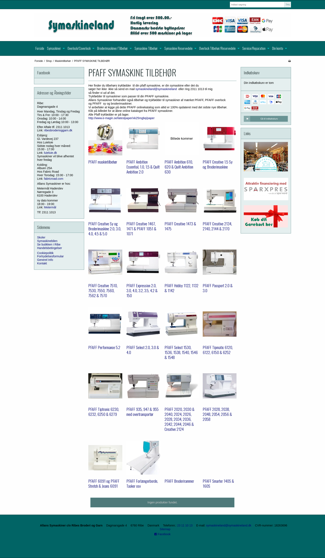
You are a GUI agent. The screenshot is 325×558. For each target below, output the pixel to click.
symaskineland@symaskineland (156, 89)
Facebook (162, 534)
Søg (288, 4)
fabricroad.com (53, 178)
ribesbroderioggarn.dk (58, 130)
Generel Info (45, 259)
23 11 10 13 (185, 525)
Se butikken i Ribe (49, 244)
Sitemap (165, 529)
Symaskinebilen (47, 241)
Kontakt (42, 263)
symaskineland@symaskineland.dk (228, 525)
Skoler (41, 237)
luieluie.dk (50, 152)
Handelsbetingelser (49, 248)
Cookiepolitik (45, 253)
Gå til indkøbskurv (261, 118)
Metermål (50, 207)
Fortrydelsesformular (50, 256)
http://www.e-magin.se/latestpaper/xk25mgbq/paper (121, 118)
